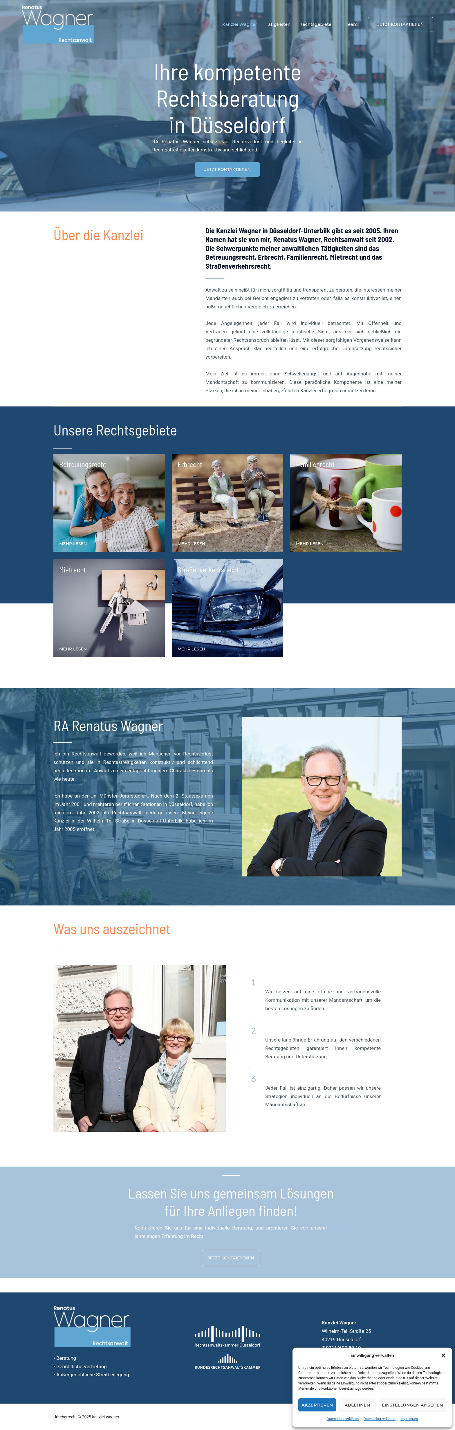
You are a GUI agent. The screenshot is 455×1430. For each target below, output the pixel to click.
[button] (443, 1355)
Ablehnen (357, 1405)
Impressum (409, 1419)
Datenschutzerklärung (344, 1419)
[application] (334, 24)
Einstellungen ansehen (412, 1405)
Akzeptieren (317, 1405)
